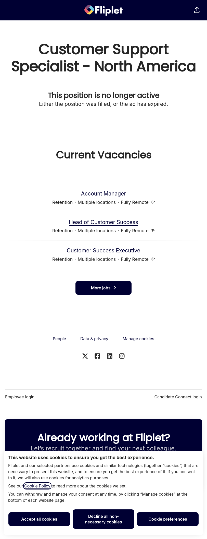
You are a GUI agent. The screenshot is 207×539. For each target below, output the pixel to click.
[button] (197, 10)
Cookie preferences (167, 519)
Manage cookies (138, 338)
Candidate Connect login (178, 396)
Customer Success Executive (103, 251)
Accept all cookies (39, 519)
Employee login (19, 396)
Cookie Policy (37, 485)
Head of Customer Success (103, 222)
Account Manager (103, 194)
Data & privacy (94, 338)
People (59, 338)
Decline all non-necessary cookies (103, 519)
